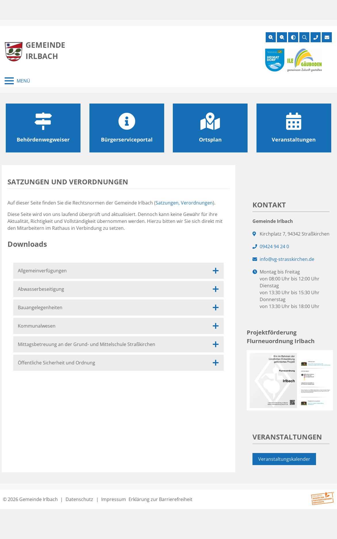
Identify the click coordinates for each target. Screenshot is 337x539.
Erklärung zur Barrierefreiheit (160, 499)
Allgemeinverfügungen (118, 270)
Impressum (113, 499)
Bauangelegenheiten (118, 307)
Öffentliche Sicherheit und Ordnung (118, 362)
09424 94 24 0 (274, 246)
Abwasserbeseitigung (118, 289)
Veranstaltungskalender (284, 459)
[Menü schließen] (17, 80)
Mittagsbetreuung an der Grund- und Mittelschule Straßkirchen (118, 344)
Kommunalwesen (118, 325)
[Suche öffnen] (304, 37)
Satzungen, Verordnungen (184, 203)
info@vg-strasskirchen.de (287, 259)
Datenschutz (79, 499)
